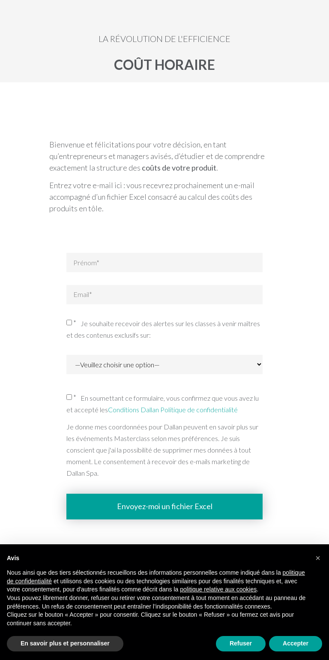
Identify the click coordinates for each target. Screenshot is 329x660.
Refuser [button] (241, 643)
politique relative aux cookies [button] (218, 589)
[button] (318, 558)
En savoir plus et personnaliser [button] (65, 643)
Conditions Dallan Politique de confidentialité (173, 409)
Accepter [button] (295, 643)
